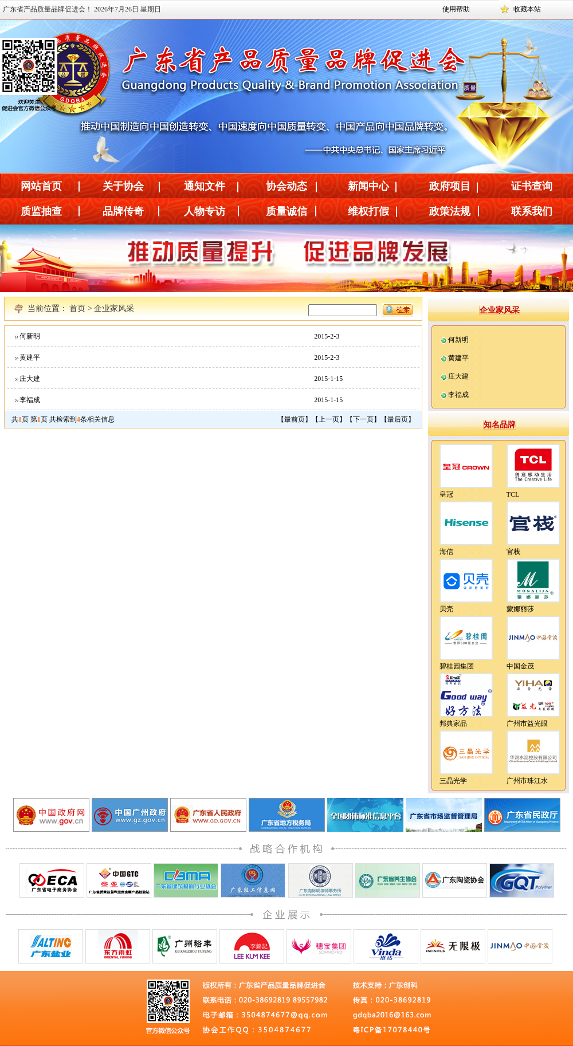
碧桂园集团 (456, 666)
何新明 (29, 336)
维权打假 (368, 211)
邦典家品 (453, 723)
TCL (513, 494)
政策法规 (449, 211)
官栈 (513, 552)
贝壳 (446, 609)
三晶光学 (453, 781)
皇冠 (446, 494)
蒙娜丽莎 (520, 609)
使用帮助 (456, 9)
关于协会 (123, 186)
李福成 (29, 400)
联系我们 (531, 211)
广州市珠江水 (527, 781)
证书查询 (531, 186)
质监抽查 (41, 211)
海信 (446, 552)
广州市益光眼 (527, 723)
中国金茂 (520, 666)
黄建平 (29, 357)
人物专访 (204, 211)
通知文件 (204, 186)
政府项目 (449, 186)
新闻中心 (368, 186)
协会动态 (286, 186)
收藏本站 (527, 9)
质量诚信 (286, 211)
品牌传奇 (123, 211)
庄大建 (29, 379)
